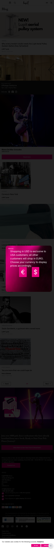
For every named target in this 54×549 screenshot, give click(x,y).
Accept (36, 545)
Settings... (46, 545)
